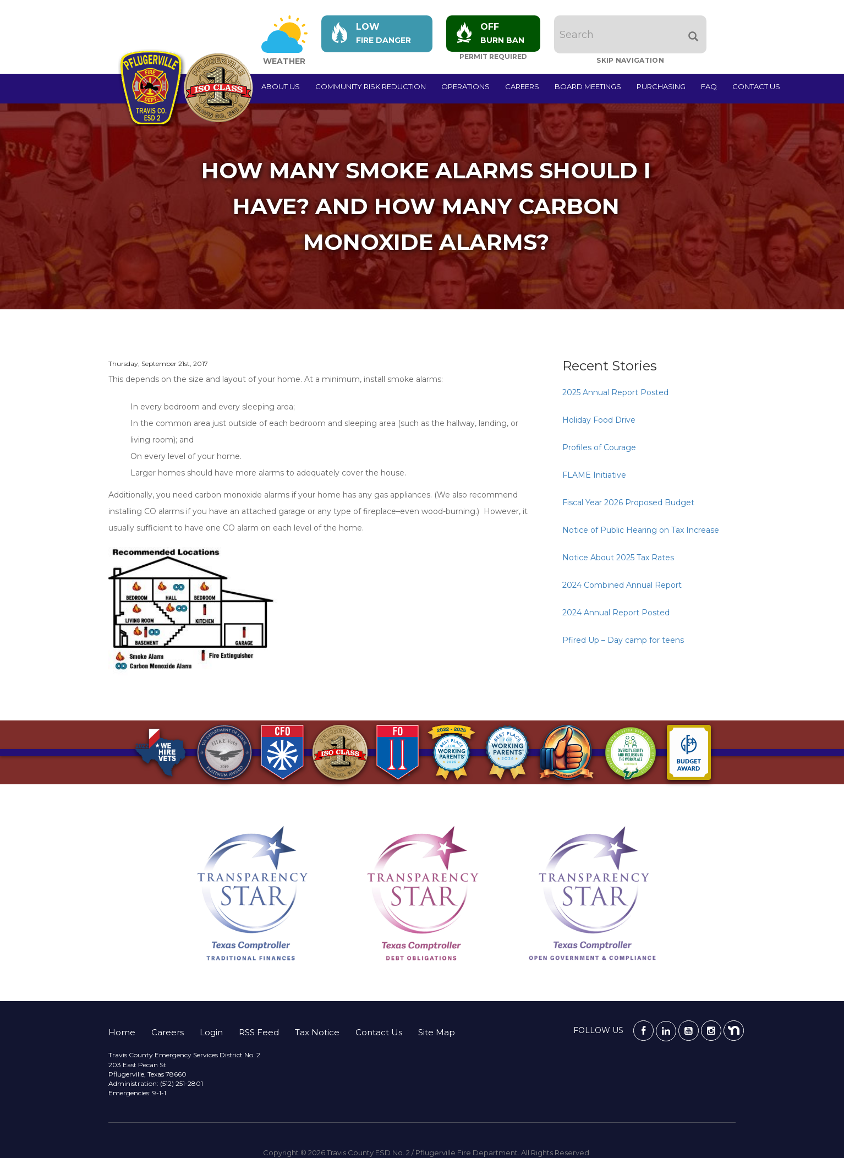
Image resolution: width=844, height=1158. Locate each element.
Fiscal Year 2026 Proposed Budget (628, 502)
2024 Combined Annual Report (622, 585)
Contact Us (756, 86)
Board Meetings (588, 86)
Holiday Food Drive (598, 420)
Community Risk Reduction (370, 86)
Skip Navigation (632, 60)
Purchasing (661, 86)
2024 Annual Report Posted (616, 613)
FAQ (709, 86)
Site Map (436, 1032)
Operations (465, 86)
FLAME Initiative (594, 475)
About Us (280, 86)
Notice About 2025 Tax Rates (618, 557)
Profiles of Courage (599, 447)
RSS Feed (259, 1032)
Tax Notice (317, 1032)
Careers (522, 86)
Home (121, 1032)
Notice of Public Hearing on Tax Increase (640, 530)
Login (211, 1032)
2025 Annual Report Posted (615, 392)
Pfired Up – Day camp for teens (623, 640)
